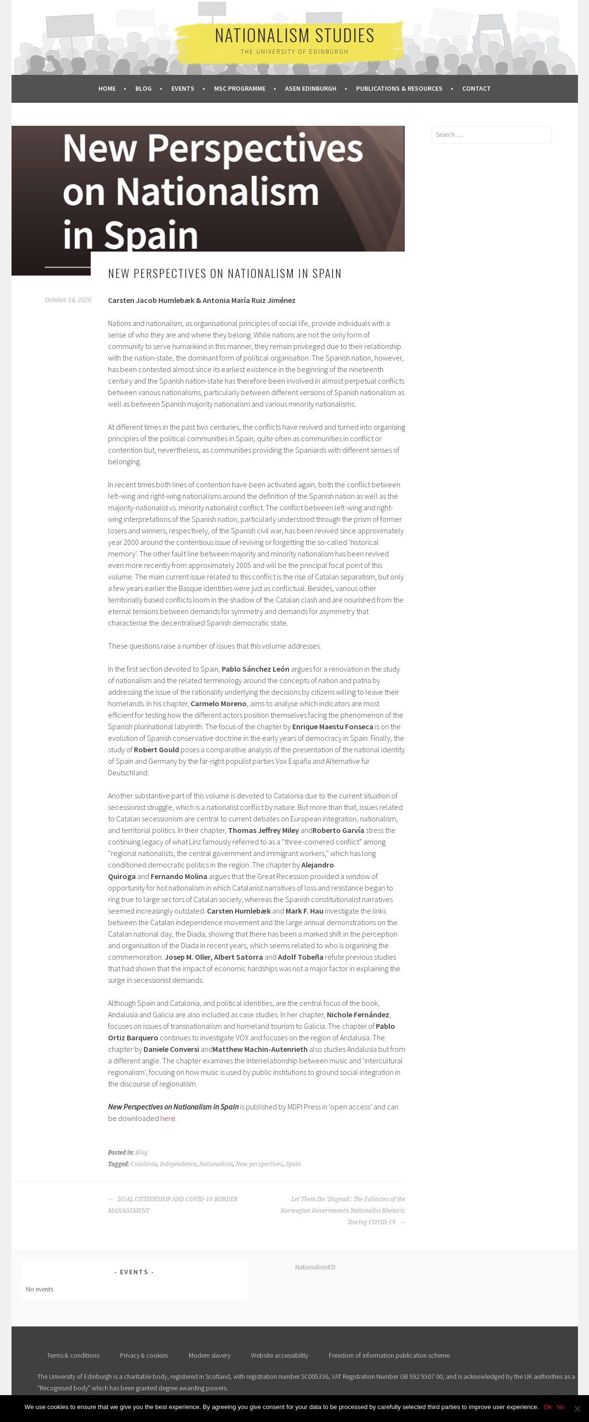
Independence (178, 1164)
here (167, 1118)
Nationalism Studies (295, 34)
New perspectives (259, 1164)
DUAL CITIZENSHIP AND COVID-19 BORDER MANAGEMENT (173, 1205)
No (560, 1406)
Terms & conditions (73, 1355)
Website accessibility (279, 1355)
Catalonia (144, 1164)
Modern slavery (209, 1355)
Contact (476, 88)
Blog (143, 88)
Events (182, 88)
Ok (548, 1406)
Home (107, 88)
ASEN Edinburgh (311, 88)
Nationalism (216, 1164)
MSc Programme (239, 88)
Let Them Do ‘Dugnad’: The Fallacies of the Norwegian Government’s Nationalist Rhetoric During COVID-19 (342, 1211)
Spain (293, 1164)
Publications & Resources (399, 88)
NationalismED (315, 1267)
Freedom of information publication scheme (389, 1355)
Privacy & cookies (144, 1355)
